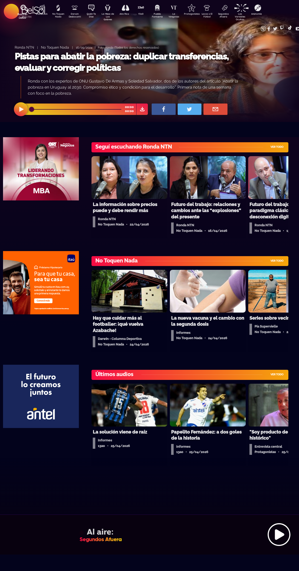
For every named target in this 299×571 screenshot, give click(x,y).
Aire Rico (128, 14)
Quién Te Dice (93, 15)
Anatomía (270, 14)
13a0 (146, 14)
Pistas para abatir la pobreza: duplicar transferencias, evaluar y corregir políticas (122, 62)
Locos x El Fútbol (217, 15)
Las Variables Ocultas (252, 16)
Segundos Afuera (234, 15)
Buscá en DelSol (22, 15)
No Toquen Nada (58, 15)
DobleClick (40, 14)
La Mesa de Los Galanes (111, 16)
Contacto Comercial (260, 26)
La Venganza (181, 15)
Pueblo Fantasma (164, 15)
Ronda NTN (24, 47)
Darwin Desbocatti (75, 15)
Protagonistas (199, 14)
